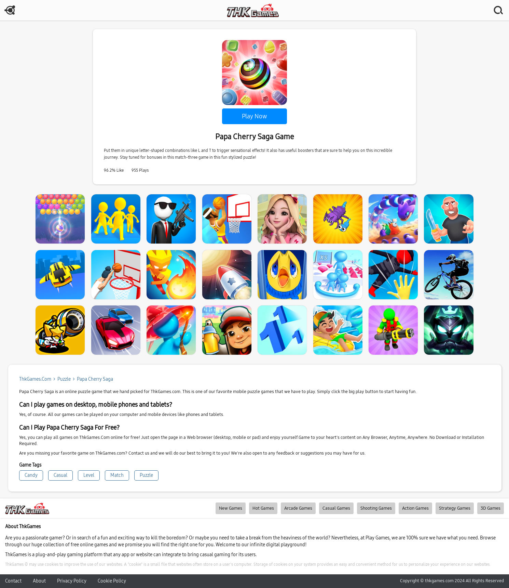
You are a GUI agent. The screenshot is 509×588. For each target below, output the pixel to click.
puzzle (64, 379)
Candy (31, 475)
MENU (10, 10)
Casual (60, 475)
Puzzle (146, 475)
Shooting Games (376, 508)
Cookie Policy (112, 581)
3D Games (490, 508)
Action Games (415, 508)
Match (117, 475)
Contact (13, 581)
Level (88, 475)
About (39, 581)
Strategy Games (454, 508)
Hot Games (263, 508)
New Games (230, 508)
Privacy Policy (71, 581)
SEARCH (499, 10)
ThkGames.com (35, 379)
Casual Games (336, 508)
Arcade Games (298, 508)
